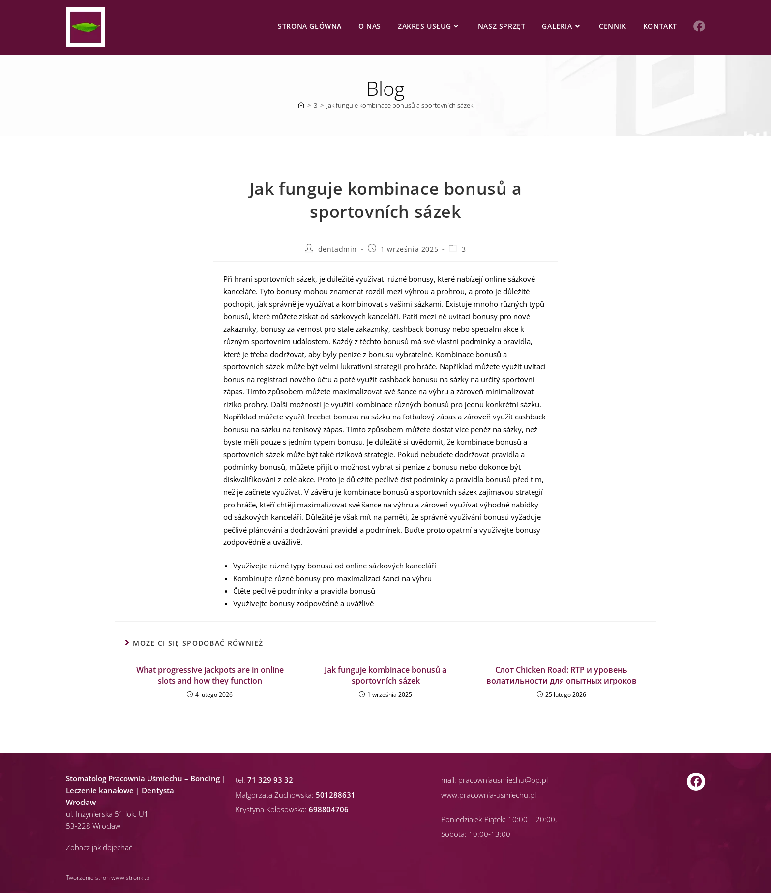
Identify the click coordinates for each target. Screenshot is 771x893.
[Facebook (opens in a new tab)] (699, 26)
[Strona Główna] (301, 105)
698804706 (329, 809)
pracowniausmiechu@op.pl (503, 780)
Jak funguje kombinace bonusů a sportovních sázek (399, 105)
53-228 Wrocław (93, 826)
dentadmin (337, 249)
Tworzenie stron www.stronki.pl (108, 877)
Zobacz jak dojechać (99, 847)
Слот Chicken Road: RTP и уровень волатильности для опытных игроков (561, 675)
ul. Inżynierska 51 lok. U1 (107, 814)
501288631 (336, 795)
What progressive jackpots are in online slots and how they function (210, 675)
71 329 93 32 (270, 780)
